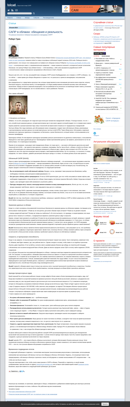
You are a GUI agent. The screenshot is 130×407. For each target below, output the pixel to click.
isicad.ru (114, 244)
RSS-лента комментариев (102, 163)
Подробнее (96, 258)
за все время (106, 56)
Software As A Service (20, 163)
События (36, 18)
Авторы (27, 18)
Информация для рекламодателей (102, 261)
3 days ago (107, 182)
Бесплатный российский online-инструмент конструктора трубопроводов (105, 94)
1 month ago (110, 213)
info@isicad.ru (112, 250)
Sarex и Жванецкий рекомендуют (106, 84)
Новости (10, 18)
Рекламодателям (48, 18)
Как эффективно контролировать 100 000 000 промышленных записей (106, 79)
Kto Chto (96, 168)
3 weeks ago (109, 196)
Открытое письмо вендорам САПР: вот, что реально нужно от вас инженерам (33, 394)
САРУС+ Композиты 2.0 (100, 196)
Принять (105, 404)
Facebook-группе (83, 364)
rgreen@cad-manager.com (44, 364)
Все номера (97, 129)
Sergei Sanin (96, 185)
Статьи (18, 18)
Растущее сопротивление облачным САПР (22, 391)
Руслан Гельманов (98, 199)
